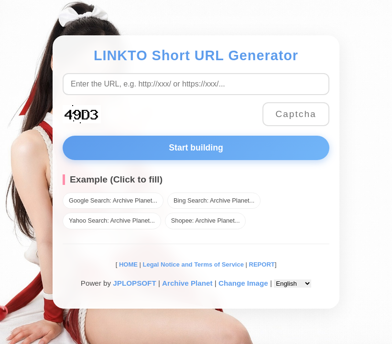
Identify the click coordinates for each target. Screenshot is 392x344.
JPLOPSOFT (134, 283)
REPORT (262, 264)
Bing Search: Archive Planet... (214, 200)
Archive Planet (187, 283)
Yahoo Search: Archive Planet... (112, 220)
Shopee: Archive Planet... (205, 220)
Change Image (243, 283)
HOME (127, 264)
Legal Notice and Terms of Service (193, 264)
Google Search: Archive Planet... (113, 200)
